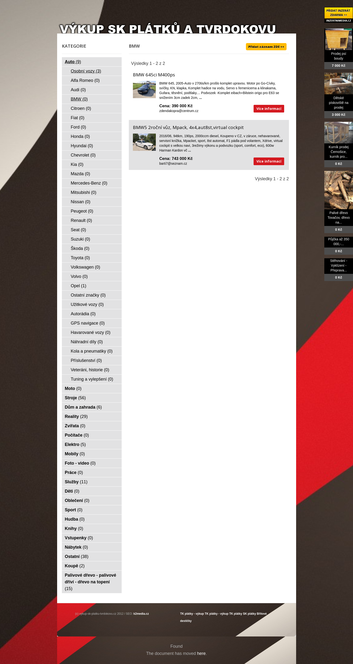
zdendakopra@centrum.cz (179, 111)
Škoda (80, 248)
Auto (73, 61)
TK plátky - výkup (192, 613)
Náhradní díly (87, 341)
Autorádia (83, 313)
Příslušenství (86, 360)
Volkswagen (85, 267)
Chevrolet (83, 155)
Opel (78, 285)
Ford (78, 127)
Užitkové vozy (87, 304)
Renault (81, 220)
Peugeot (82, 211)
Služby (76, 481)
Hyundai (82, 145)
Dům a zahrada (83, 407)
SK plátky (249, 613)
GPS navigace (88, 323)
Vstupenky (79, 537)
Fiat (77, 117)
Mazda (80, 173)
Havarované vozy (90, 332)
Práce (74, 472)
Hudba (75, 519)
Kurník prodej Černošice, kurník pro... (338, 151)
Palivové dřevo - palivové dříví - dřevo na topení (90, 582)
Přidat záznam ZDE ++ (266, 47)
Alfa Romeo (85, 80)
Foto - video (80, 463)
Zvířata (75, 425)
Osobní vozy (86, 71)
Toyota (80, 257)
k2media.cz (141, 613)
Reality (76, 416)
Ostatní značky (88, 295)
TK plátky (235, 613)
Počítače (77, 435)
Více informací (268, 108)
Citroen (81, 108)
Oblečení (77, 500)
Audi (78, 89)
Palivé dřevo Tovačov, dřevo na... (338, 217)
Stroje (75, 397)
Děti (72, 491)
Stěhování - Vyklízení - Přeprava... (338, 265)
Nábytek (76, 547)
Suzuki (80, 239)
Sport (73, 509)
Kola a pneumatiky (92, 351)
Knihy (74, 528)
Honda (80, 136)
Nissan (80, 201)
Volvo (79, 276)
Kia (77, 164)
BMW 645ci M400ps (154, 75)
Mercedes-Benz (89, 183)
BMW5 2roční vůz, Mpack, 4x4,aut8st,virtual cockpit (188, 127)
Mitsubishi (83, 192)
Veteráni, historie (90, 369)
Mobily (75, 453)
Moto (73, 388)
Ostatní (76, 556)
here (201, 653)
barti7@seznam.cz (173, 163)
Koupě (75, 565)
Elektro (75, 444)
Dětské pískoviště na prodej (338, 102)
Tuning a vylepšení (92, 379)
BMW (79, 99)
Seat (78, 229)
